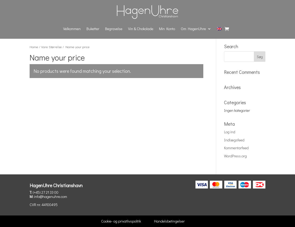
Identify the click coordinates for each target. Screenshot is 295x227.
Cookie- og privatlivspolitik (121, 221)
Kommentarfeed (236, 147)
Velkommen (72, 28)
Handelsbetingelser (169, 221)
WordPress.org (235, 155)
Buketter (92, 28)
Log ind (229, 131)
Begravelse (113, 28)
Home (34, 47)
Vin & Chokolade (140, 28)
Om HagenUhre (193, 28)
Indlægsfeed (234, 139)
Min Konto (167, 28)
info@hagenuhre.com (50, 196)
